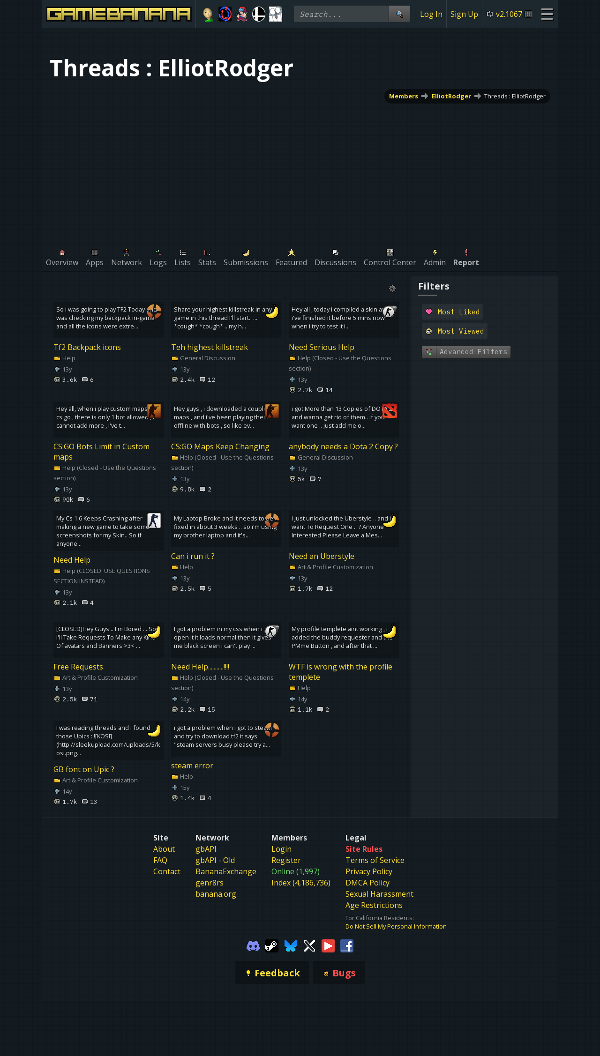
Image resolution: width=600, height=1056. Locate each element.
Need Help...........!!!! (200, 666)
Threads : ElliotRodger (515, 96)
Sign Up (464, 14)
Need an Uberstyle (321, 556)
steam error (192, 765)
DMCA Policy (367, 883)
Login (281, 849)
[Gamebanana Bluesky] (290, 945)
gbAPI (206, 849)
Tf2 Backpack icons (87, 347)
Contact (166, 871)
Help (64, 358)
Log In (431, 14)
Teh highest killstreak (209, 347)
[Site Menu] (547, 14)
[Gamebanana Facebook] (346, 945)
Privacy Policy (368, 871)
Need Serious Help (321, 347)
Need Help (71, 560)
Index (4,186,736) (300, 883)
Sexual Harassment (379, 894)
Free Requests (78, 666)
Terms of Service (375, 860)
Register (286, 860)
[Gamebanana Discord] (253, 945)
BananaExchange (225, 871)
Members (403, 96)
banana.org (215, 894)
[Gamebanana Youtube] (328, 945)
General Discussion (203, 358)
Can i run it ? (193, 556)
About (164, 849)
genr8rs (209, 883)
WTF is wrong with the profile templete (340, 671)
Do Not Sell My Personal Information (396, 926)
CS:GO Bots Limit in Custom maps (101, 451)
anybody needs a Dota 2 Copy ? (343, 446)
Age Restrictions (374, 905)
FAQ (160, 860)
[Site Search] (399, 14)
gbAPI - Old (215, 860)
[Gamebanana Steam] (271, 945)
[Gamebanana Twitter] (309, 945)
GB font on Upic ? (83, 769)
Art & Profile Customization (331, 567)
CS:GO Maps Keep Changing (220, 446)
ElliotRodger (451, 96)
